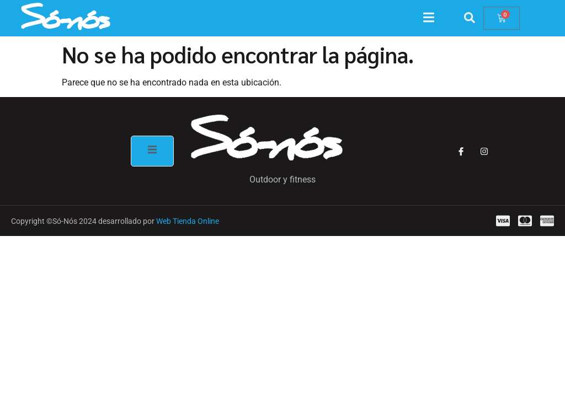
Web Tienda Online (187, 221)
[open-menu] (434, 19)
